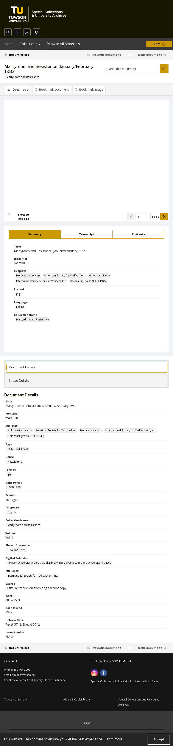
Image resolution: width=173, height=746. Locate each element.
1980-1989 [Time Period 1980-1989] (14, 487)
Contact (86, 723)
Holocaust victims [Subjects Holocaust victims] (99, 276)
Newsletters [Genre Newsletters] (15, 462)
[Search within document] (164, 68)
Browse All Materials (63, 43)
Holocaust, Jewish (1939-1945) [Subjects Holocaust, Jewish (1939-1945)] (88, 281)
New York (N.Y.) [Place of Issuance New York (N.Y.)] (17, 550)
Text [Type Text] (10, 449)
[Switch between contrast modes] (36, 32)
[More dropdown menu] (159, 44)
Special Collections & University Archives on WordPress (124, 681)
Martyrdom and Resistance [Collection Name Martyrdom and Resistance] (32, 320)
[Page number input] (143, 217)
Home (9, 43)
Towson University (15, 700)
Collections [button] (31, 43)
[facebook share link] (103, 673)
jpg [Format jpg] (18, 294)
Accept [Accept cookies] (159, 739)
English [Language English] (20, 307)
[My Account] (26, 32)
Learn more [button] (113, 739)
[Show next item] (164, 217)
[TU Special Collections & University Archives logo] (38, 14)
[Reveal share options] (17, 32)
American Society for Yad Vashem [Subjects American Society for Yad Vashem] (64, 276)
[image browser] (20, 217)
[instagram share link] (94, 673)
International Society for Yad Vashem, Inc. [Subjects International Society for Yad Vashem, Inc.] (41, 281)
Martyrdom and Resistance (22, 77)
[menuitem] (86, 722)
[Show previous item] (130, 217)
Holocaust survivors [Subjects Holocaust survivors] (28, 276)
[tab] (35, 234)
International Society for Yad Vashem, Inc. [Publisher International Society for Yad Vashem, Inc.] (33, 576)
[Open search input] (8, 32)
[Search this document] (132, 68)
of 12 (155, 217)
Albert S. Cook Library (76, 700)
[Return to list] (26, 55)
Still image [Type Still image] (22, 449)
